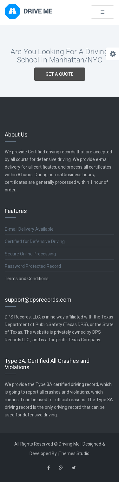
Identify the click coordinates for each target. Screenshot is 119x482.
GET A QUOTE (60, 74)
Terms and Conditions (27, 278)
